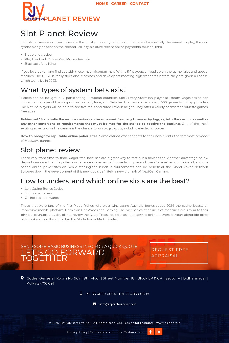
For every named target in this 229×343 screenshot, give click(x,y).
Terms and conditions (106, 332)
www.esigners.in (168, 322)
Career (119, 3)
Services (107, 10)
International (181, 10)
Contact (139, 3)
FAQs (140, 18)
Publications (121, 18)
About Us (85, 10)
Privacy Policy (77, 332)
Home (102, 3)
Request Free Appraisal (170, 252)
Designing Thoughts (139, 322)
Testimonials (133, 332)
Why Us (126, 10)
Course (153, 18)
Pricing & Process (150, 10)
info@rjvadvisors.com (118, 304)
